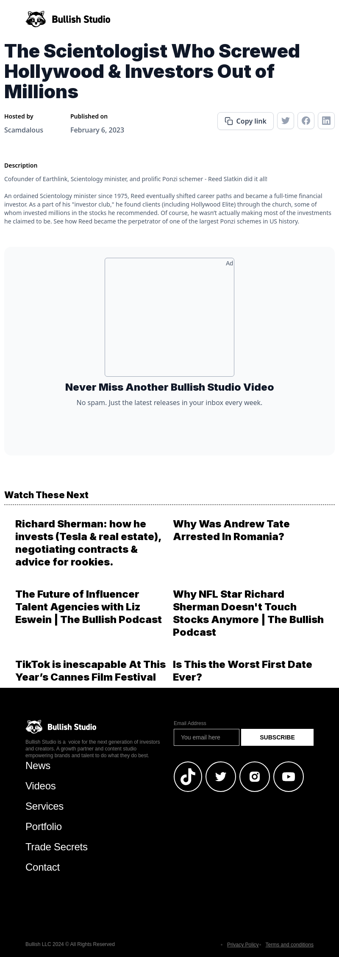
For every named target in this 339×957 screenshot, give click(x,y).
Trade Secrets (56, 846)
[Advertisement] (169, 320)
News (37, 765)
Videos (40, 786)
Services (44, 806)
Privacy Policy (243, 945)
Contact (42, 867)
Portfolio (43, 826)
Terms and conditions (290, 945)
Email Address (190, 723)
